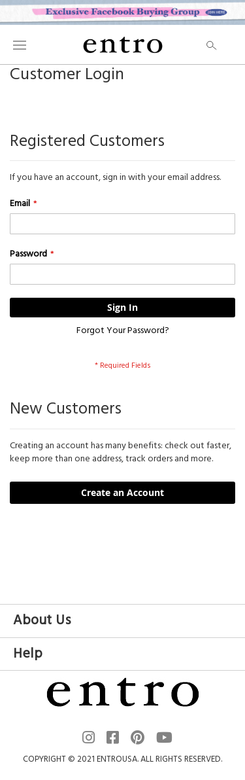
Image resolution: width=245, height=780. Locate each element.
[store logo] (122, 44)
